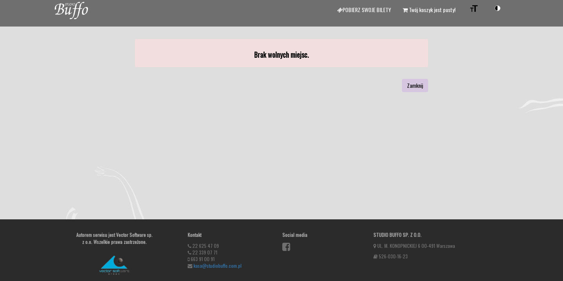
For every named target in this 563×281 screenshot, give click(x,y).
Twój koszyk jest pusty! (429, 9)
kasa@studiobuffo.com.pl (218, 265)
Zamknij (415, 85)
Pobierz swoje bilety (364, 9)
